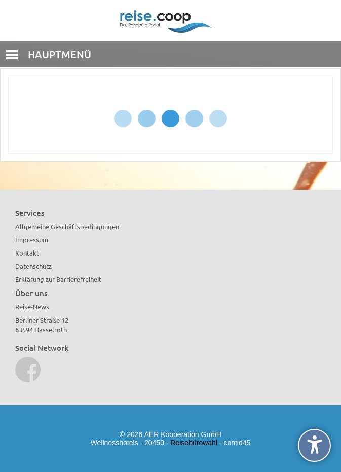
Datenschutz (33, 266)
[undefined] (314, 445)
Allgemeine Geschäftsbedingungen (67, 226)
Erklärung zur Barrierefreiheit (58, 279)
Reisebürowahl (193, 443)
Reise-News (32, 306)
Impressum (31, 239)
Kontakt (27, 252)
